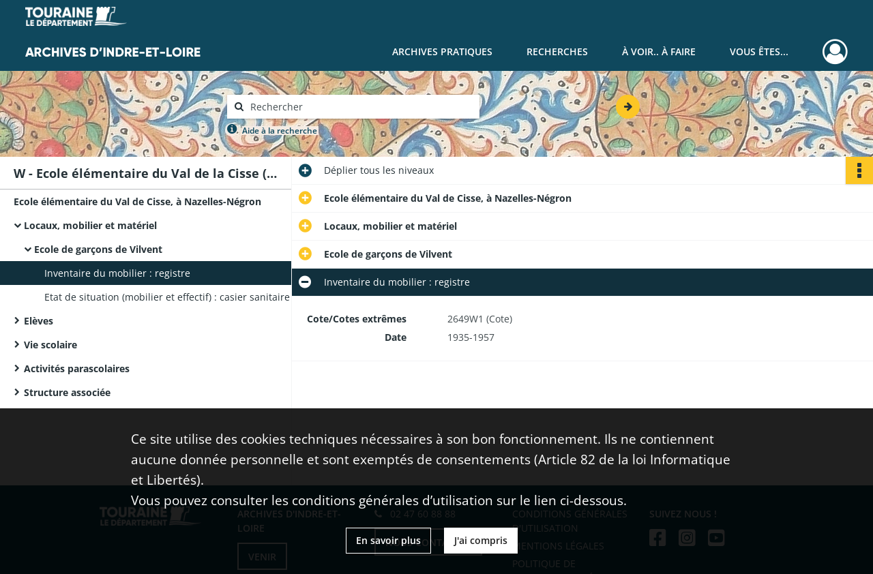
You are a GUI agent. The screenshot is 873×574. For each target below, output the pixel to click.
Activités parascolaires (77, 368)
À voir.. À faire (659, 51)
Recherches (557, 51)
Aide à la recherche (279, 130)
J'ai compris (480, 540)
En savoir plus (388, 540)
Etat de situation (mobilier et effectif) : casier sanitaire (167, 296)
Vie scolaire (50, 344)
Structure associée (67, 392)
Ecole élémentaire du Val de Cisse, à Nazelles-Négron (137, 201)
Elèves (38, 320)
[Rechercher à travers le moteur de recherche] (360, 107)
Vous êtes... (759, 51)
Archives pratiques (442, 51)
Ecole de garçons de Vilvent (98, 249)
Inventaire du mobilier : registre (117, 273)
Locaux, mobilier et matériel (90, 225)
